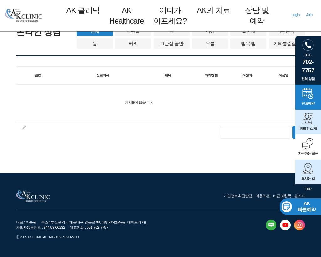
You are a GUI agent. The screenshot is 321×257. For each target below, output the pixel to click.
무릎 (210, 43)
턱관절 (133, 31)
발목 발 (248, 43)
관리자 (299, 196)
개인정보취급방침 (238, 196)
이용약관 (262, 196)
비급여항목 (282, 196)
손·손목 (287, 31)
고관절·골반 (171, 43)
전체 (94, 31)
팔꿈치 (248, 31)
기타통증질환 (286, 43)
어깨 (210, 31)
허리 (133, 43)
